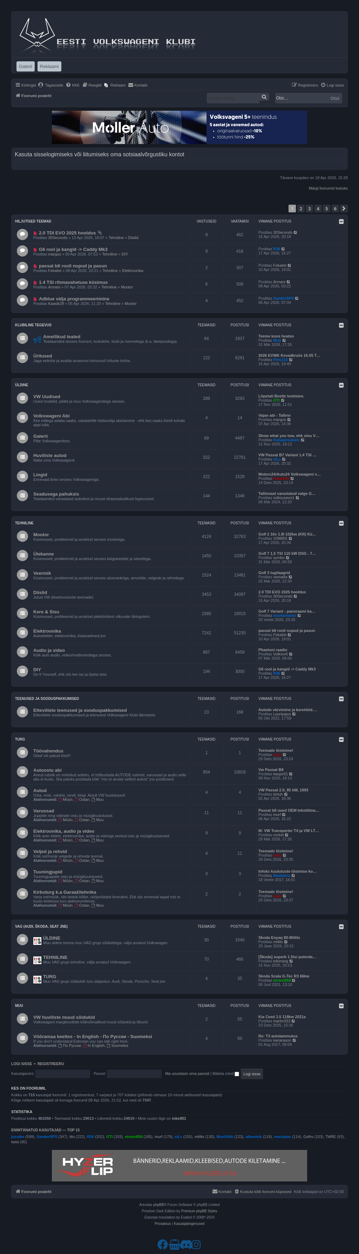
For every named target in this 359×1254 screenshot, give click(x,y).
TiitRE (331, 1136)
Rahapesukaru (286, 440)
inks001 (179, 1118)
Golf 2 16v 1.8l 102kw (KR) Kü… (287, 534)
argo (277, 754)
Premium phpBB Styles (199, 1211)
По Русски (70, 1045)
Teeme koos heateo (276, 336)
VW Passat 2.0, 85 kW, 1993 (283, 790)
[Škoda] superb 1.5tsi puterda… (287, 957)
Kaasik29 (56, 303)
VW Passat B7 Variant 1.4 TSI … (287, 455)
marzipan (282, 1136)
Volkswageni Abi (51, 415)
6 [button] (335, 208)
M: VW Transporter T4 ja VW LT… (288, 831)
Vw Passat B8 (271, 770)
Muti (277, 340)
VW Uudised (46, 396)
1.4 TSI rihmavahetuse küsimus (73, 282)
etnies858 (282, 980)
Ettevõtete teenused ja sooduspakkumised (80, 710)
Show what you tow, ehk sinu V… (288, 436)
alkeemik (253, 1136)
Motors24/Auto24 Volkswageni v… (289, 474)
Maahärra (281, 875)
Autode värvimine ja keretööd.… (287, 710)
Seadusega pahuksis (56, 494)
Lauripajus (282, 714)
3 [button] (309, 208)
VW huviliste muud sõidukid (64, 1017)
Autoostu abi (47, 770)
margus (54, 254)
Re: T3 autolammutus (278, 1036)
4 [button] (318, 208)
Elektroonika (132, 270)
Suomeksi (117, 1045)
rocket (278, 835)
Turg (20, 739)
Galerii (40, 436)
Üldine (21, 385)
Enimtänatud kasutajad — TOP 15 (45, 1130)
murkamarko (284, 615)
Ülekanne (43, 554)
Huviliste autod (50, 455)
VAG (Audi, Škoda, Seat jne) (41, 926)
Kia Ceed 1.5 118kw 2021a (282, 1017)
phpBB (158, 1205)
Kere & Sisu (46, 611)
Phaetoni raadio (272, 650)
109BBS (280, 538)
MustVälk (224, 1136)
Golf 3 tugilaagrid (274, 573)
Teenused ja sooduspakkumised (47, 699)
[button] (344, 208)
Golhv (308, 1136)
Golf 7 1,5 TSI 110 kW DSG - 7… (287, 553)
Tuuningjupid (47, 871)
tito (72, 1136)
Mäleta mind (225, 1073)
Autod (40, 790)
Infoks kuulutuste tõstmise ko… (287, 871)
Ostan (82, 799)
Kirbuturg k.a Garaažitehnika (64, 892)
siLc (277, 459)
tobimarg (280, 961)
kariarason (282, 1040)
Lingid (40, 474)
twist (15, 1142)
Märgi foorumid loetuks (328, 188)
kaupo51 (280, 774)
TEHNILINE (55, 957)
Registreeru (51, 1064)
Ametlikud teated (61, 336)
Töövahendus (48, 751)
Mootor (127, 287)
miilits (278, 942)
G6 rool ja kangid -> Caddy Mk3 (73, 249)
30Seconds (57, 238)
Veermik (42, 573)
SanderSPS (283, 298)
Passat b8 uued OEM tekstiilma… (288, 810)
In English (93, 1045)
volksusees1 (283, 498)
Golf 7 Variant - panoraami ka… (287, 611)
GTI (276, 400)
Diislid (133, 238)
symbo (278, 558)
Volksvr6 (280, 654)
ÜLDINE (51, 938)
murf (277, 814)
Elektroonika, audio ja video (63, 831)
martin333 (281, 1021)
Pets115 (280, 359)
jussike (17, 1136)
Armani (54, 287)
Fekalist (54, 270)
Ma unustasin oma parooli (187, 1073)
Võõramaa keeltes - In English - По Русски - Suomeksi (92, 1036)
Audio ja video (49, 650)
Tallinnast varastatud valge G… (287, 493)
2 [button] (301, 208)
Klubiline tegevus (33, 325)
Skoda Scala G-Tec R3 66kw (283, 976)
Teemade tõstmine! (275, 750)
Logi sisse (21, 1064)
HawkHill (281, 478)
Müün (66, 799)
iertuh (278, 794)
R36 (276, 249)
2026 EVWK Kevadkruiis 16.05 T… (289, 355)
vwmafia (280, 577)
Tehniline (116, 238)
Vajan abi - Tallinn (274, 415)
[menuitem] (50, 85)
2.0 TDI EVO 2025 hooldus (67, 233)
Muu (97, 799)
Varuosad (43, 810)
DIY (125, 254)
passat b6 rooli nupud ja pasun (73, 265)
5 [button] (326, 208)
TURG (49, 976)
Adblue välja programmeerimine (74, 298)
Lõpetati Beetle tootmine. (281, 396)
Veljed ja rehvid (50, 851)
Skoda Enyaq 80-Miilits (279, 937)
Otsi (335, 98)
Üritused (42, 356)
